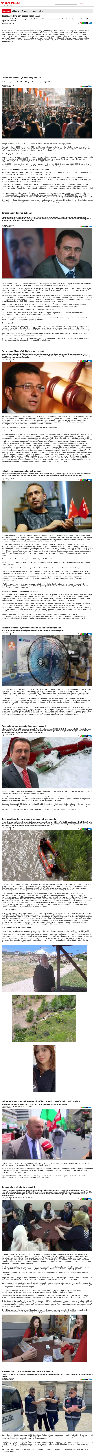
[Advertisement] (47, 59)
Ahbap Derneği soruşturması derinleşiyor (27, 11)
